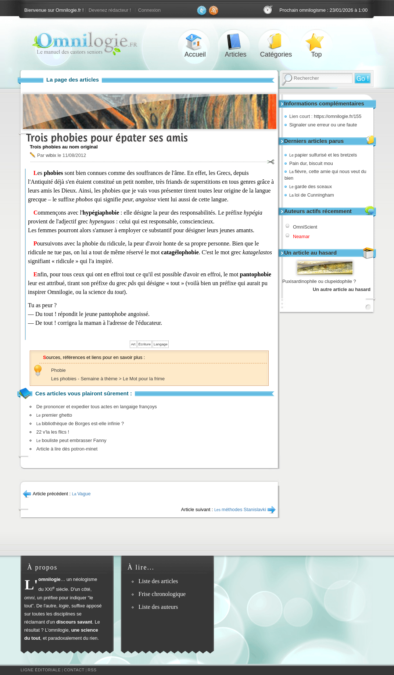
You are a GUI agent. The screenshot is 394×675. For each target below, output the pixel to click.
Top (316, 41)
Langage (161, 344)
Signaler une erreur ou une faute (323, 125)
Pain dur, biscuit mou (311, 163)
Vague (81, 493)
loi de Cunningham (311, 195)
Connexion (149, 10)
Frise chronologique (162, 594)
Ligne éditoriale (41, 670)
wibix (51, 155)
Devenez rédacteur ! (110, 10)
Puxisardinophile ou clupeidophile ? (319, 281)
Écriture (145, 344)
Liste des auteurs (158, 607)
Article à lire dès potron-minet (66, 449)
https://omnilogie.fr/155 (337, 116)
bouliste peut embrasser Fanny (71, 440)
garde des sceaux (310, 186)
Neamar (301, 236)
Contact (74, 670)
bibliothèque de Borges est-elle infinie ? (80, 423)
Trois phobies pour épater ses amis (107, 138)
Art (133, 344)
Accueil (195, 41)
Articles (235, 41)
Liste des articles (158, 581)
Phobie (58, 370)
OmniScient (305, 227)
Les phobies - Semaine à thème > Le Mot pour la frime (108, 378)
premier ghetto (54, 415)
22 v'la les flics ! (52, 432)
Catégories (276, 41)
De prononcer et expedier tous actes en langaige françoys (96, 406)
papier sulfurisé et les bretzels (323, 155)
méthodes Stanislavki (240, 509)
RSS (92, 670)
